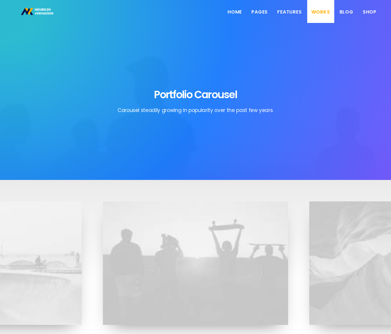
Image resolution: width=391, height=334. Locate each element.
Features (289, 15)
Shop (370, 15)
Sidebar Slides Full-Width (195, 256)
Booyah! (56, 322)
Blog (346, 15)
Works (320, 15)
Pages (259, 15)
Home (235, 15)
